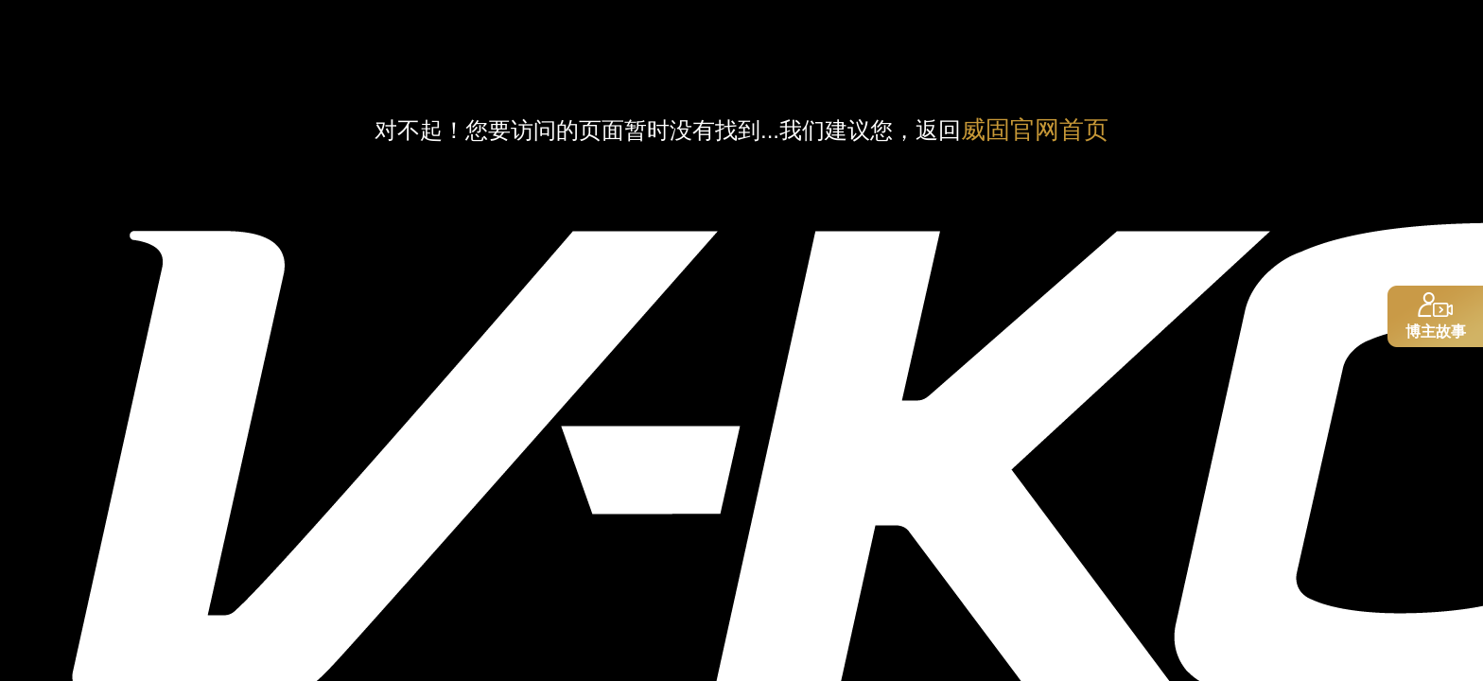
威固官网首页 (1034, 129)
